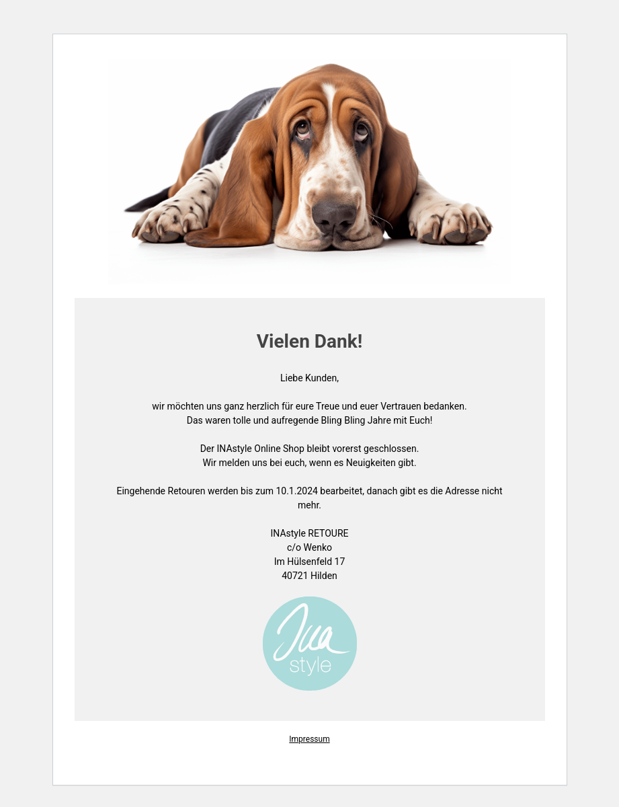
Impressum (309, 739)
